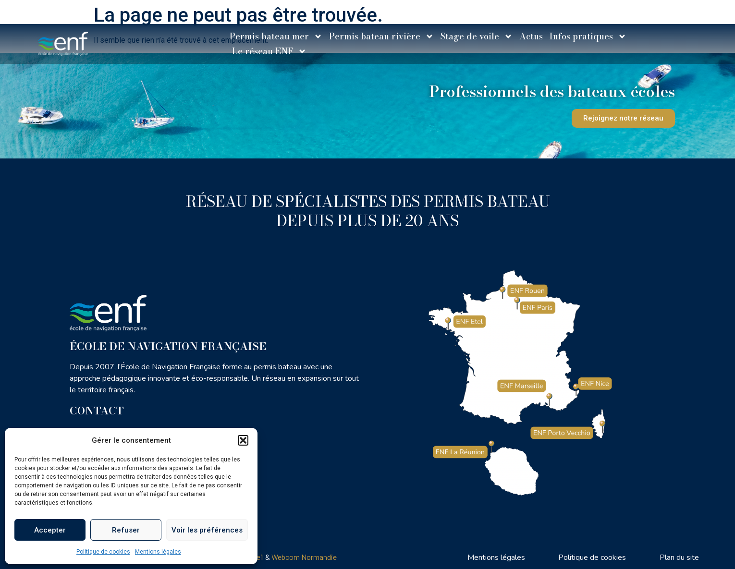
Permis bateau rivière (381, 36)
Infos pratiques (588, 36)
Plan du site (679, 557)
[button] (243, 440)
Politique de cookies (103, 551)
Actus (531, 36)
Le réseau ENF (269, 51)
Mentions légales (158, 551)
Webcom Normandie (304, 556)
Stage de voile (477, 36)
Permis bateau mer (276, 36)
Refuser (126, 530)
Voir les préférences (207, 530)
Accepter (50, 530)
